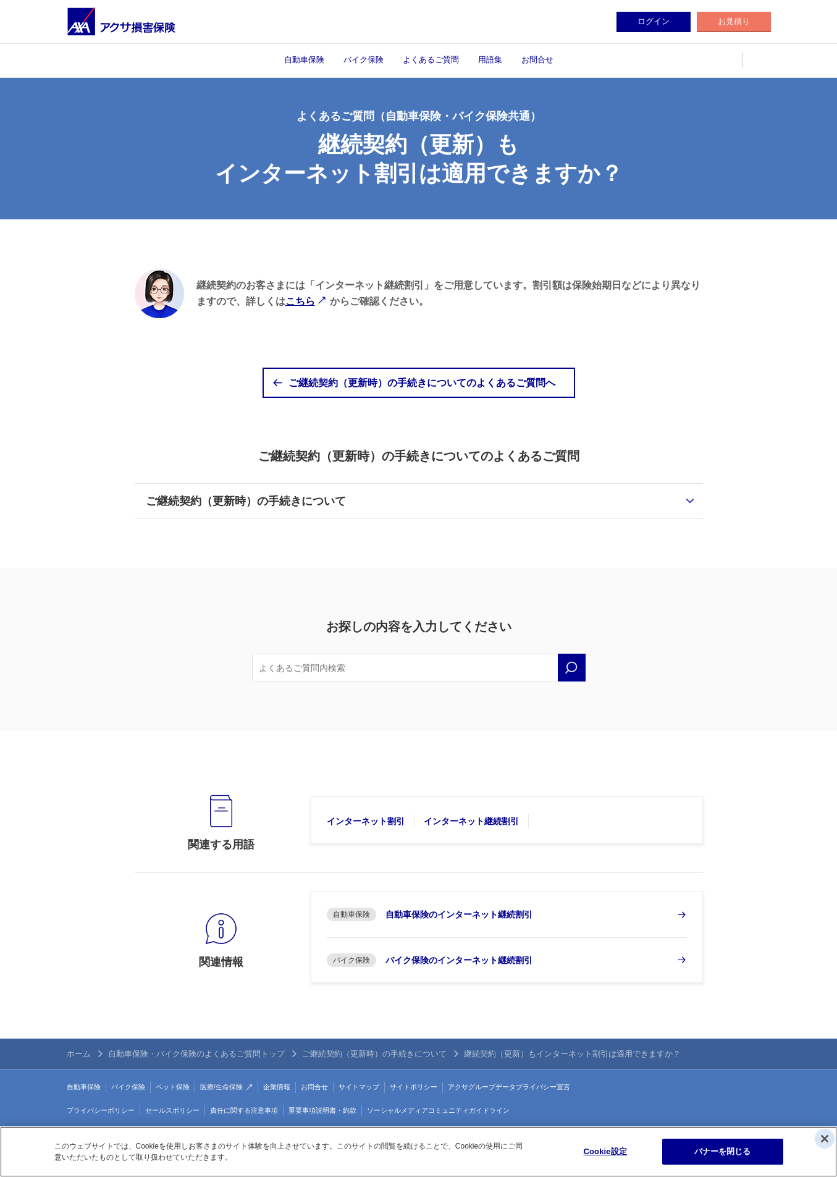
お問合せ (537, 59)
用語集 (490, 59)
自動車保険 (304, 59)
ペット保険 (173, 1087)
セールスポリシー (172, 1110)
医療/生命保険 (221, 1087)
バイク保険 (363, 59)
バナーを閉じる (722, 1151)
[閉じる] (825, 1139)
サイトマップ (359, 1087)
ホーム (79, 1053)
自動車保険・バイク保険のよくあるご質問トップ (196, 1053)
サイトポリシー (413, 1087)
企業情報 (276, 1087)
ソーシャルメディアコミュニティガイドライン (438, 1110)
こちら (300, 301)
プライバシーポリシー (101, 1110)
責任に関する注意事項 (244, 1110)
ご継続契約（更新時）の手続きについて (246, 501)
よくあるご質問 (431, 59)
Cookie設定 (604, 1151)
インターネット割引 (366, 821)
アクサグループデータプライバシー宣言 (509, 1087)
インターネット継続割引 (471, 821)
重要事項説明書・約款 (322, 1110)
